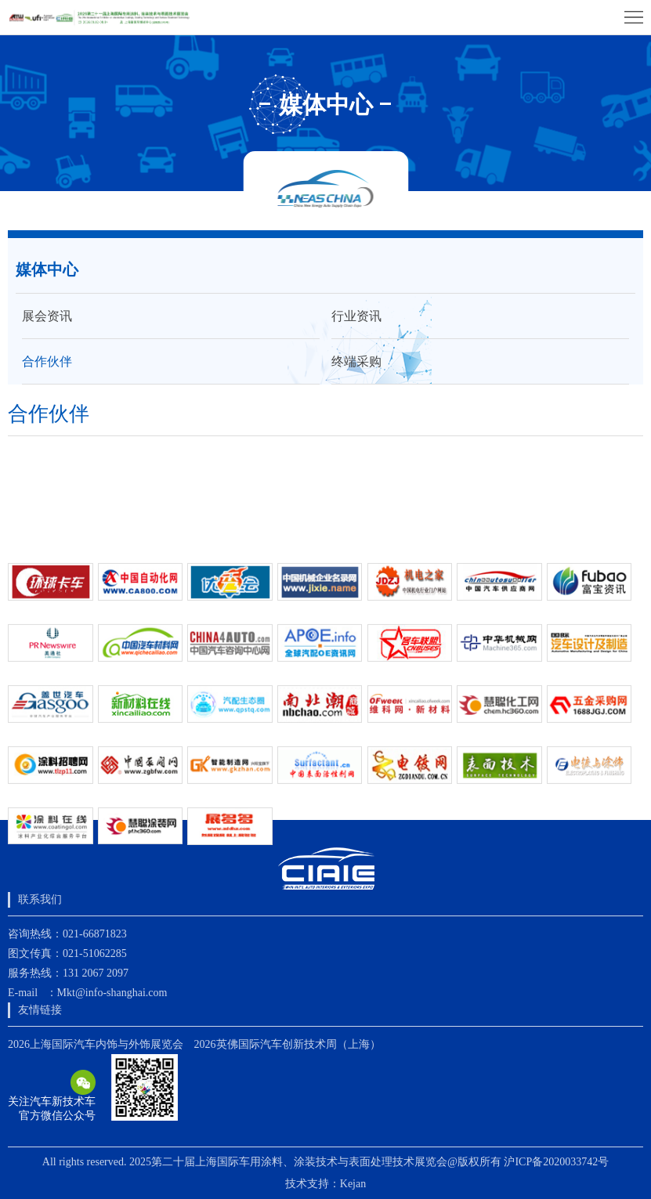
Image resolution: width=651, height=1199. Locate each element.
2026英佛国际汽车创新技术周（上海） (287, 1044)
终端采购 (356, 361)
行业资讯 (356, 316)
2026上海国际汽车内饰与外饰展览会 (95, 1044)
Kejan (353, 1184)
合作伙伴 (47, 361)
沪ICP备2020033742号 (556, 1162)
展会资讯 (47, 316)
